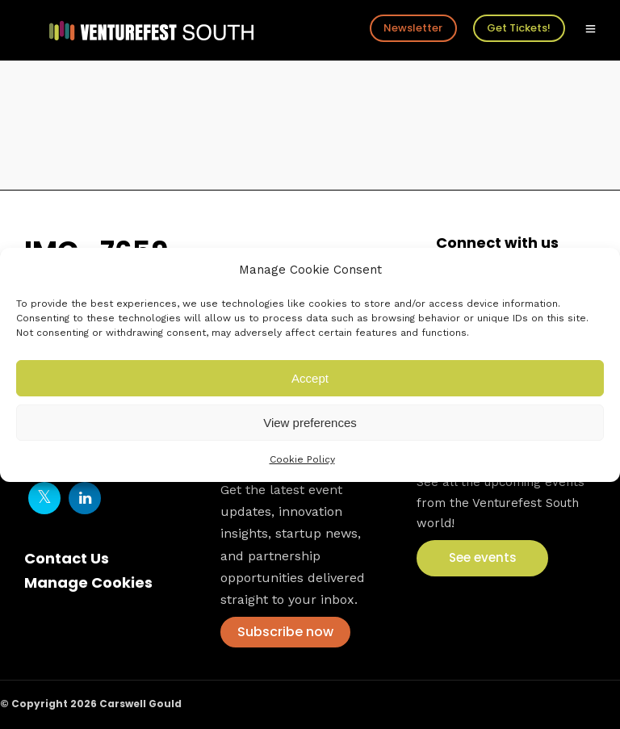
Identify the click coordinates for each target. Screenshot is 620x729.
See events (483, 557)
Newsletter (412, 28)
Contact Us (66, 558)
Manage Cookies (88, 582)
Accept (310, 378)
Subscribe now (285, 631)
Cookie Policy (302, 459)
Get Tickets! (519, 28)
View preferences (310, 422)
